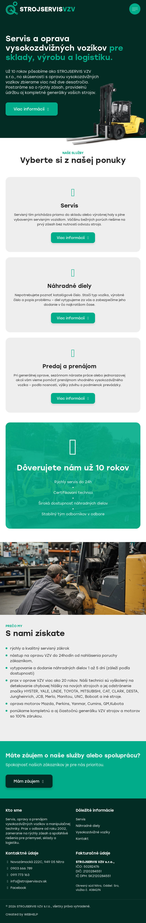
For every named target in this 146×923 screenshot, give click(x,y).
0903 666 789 (21, 868)
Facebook (18, 888)
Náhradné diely (88, 825)
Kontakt (82, 838)
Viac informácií (32, 109)
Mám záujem (30, 781)
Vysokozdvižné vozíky (93, 832)
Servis (80, 819)
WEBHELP (31, 914)
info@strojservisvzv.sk (29, 881)
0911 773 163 (20, 875)
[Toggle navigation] (134, 9)
